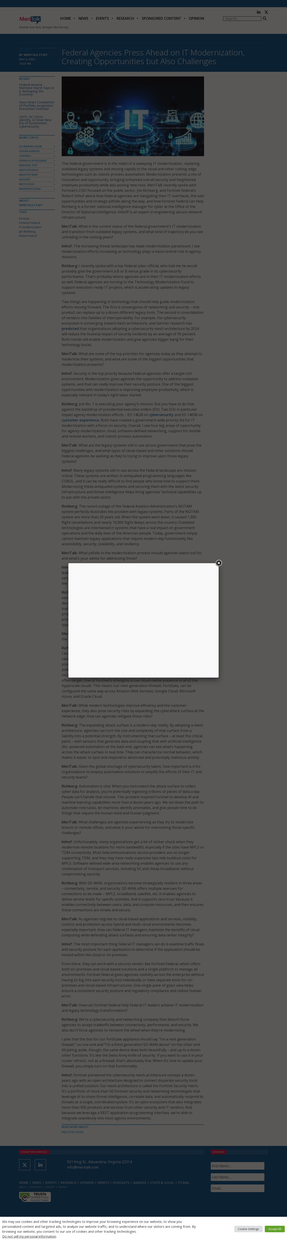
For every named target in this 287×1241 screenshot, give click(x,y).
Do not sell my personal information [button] (29, 1236)
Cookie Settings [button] (248, 1229)
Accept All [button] (274, 1229)
